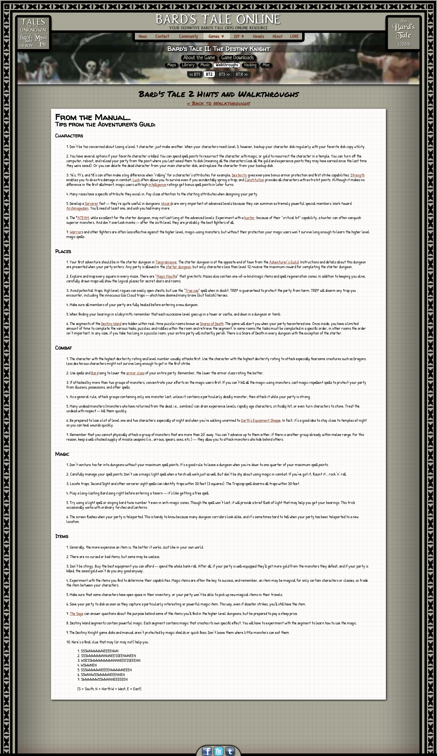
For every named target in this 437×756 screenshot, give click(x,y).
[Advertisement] (218, 715)
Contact (162, 36)
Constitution (254, 180)
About (277, 36)
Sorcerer (91, 203)
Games (216, 36)
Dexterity (239, 175)
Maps (171, 65)
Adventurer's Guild (283, 262)
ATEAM (83, 217)
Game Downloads (237, 58)
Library (188, 65)
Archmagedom (77, 208)
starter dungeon (178, 267)
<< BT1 (195, 74)
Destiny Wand (111, 323)
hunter (249, 217)
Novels (258, 36)
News (143, 36)
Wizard (166, 203)
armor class (135, 373)
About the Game (199, 58)
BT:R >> (241, 74)
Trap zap (191, 290)
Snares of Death (212, 323)
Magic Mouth (166, 276)
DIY (239, 36)
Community (188, 36)
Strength (357, 175)
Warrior (76, 232)
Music (205, 65)
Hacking (250, 65)
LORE (294, 36)
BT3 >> (224, 74)
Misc (266, 65)
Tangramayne (166, 262)
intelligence (157, 184)
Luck (136, 180)
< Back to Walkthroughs (218, 103)
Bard (94, 373)
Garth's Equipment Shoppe (261, 420)
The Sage (76, 613)
